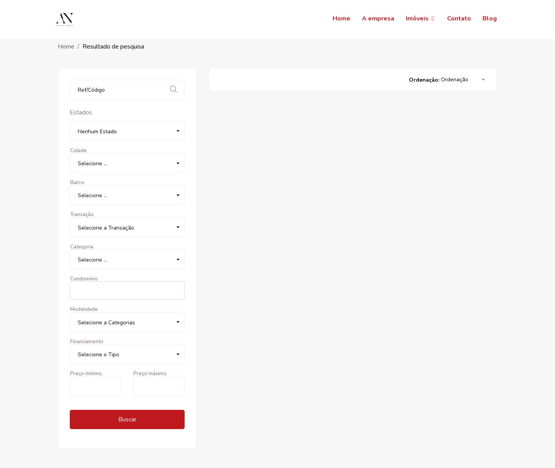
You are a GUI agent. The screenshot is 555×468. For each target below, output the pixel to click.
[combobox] (127, 290)
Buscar (127, 419)
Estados (81, 112)
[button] (127, 131)
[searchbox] (74, 290)
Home (66, 46)
